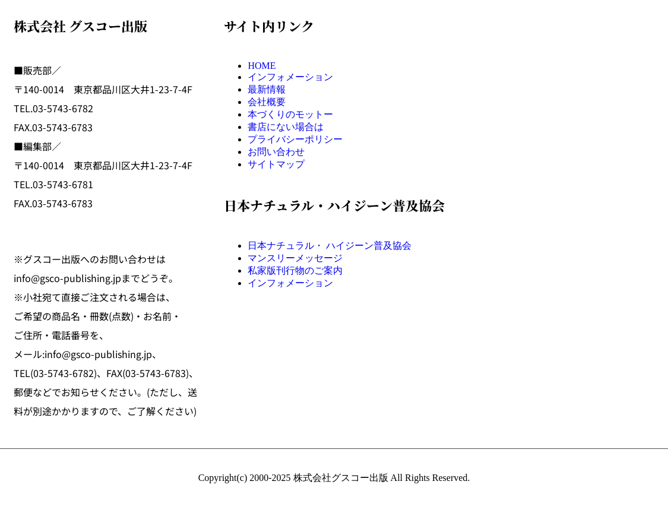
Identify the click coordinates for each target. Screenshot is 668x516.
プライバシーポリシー (295, 139)
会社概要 (267, 102)
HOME (262, 66)
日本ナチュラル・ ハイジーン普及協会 (329, 245)
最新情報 (267, 89)
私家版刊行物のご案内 (295, 270)
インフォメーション (290, 77)
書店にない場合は (286, 127)
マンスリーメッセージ (295, 258)
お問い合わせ (276, 152)
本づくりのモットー (290, 114)
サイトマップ (276, 164)
